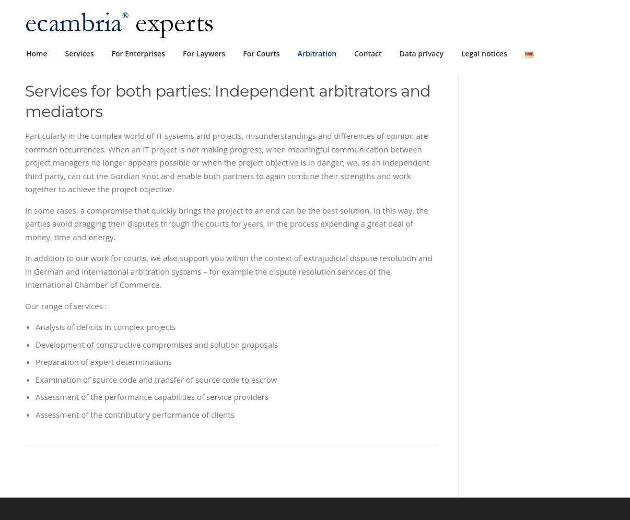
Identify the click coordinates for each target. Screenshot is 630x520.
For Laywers (204, 53)
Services (79, 53)
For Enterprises (138, 53)
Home (37, 53)
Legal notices (484, 53)
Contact (367, 53)
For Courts (261, 53)
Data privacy (422, 53)
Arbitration (317, 53)
